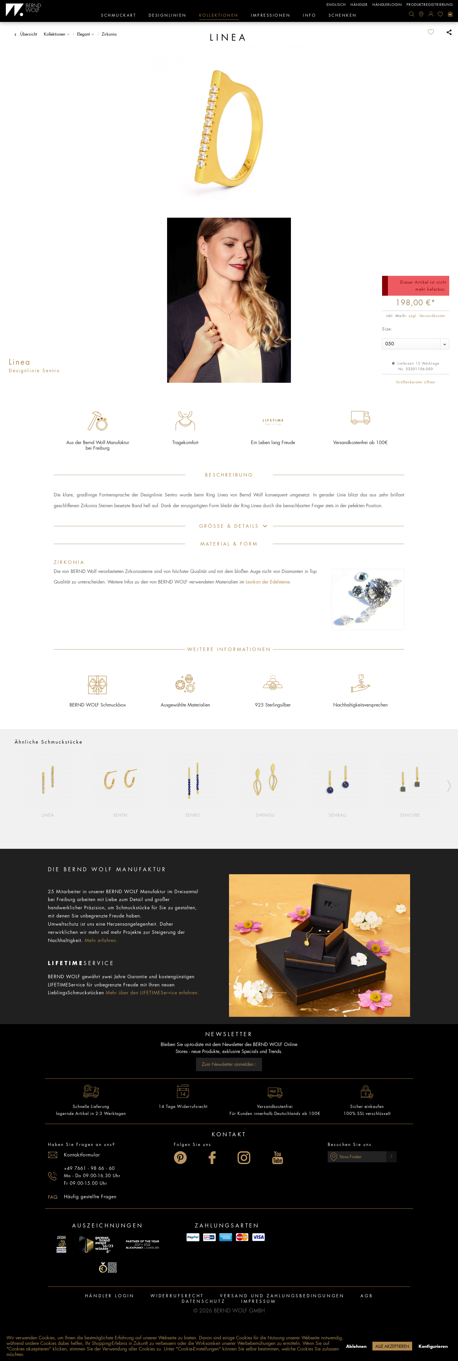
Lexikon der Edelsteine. (268, 582)
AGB (366, 1296)
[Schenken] (342, 16)
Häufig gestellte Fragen (90, 1196)
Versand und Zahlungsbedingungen (282, 1296)
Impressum (258, 1301)
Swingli (265, 815)
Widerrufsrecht (177, 1296)
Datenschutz (203, 1301)
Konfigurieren (433, 1346)
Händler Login (110, 1296)
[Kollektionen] (219, 16)
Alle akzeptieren (392, 1346)
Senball (338, 815)
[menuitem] (411, 14)
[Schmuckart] (119, 16)
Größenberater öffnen (415, 382)
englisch (336, 4)
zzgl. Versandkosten (427, 316)
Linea (48, 815)
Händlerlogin (387, 4)
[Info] (309, 16)
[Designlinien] (167, 16)
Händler (359, 4)
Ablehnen (356, 1346)
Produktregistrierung (430, 4)
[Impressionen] (270, 16)
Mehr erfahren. (101, 940)
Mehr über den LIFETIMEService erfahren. (152, 993)
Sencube (410, 815)
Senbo (192, 815)
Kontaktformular (82, 1155)
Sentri (120, 815)
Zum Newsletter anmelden (229, 1064)
